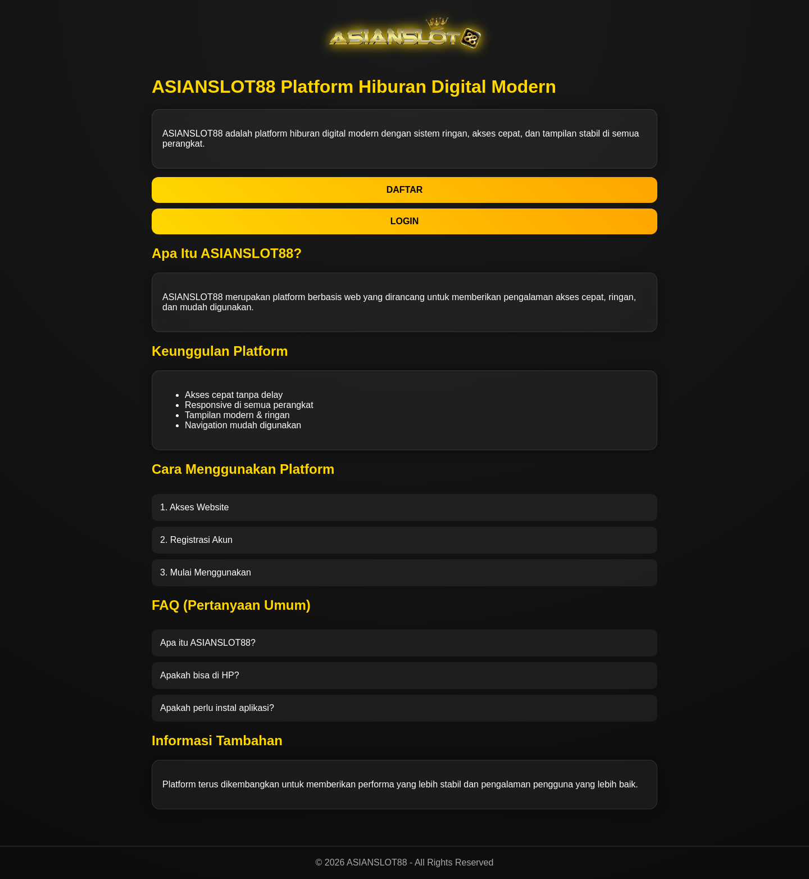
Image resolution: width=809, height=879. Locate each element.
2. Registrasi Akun (196, 540)
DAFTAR (405, 189)
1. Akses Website (194, 507)
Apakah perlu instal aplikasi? (217, 708)
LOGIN (404, 221)
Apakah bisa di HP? (199, 675)
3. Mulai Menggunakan (205, 572)
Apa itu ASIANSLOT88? (208, 642)
